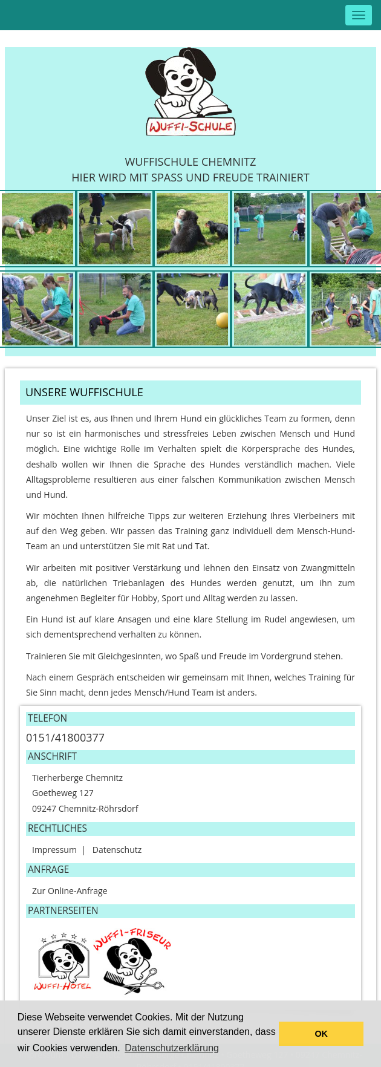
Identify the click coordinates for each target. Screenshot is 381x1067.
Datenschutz (117, 849)
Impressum (54, 849)
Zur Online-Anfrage (70, 890)
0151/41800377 (65, 737)
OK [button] (321, 1034)
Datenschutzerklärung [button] (172, 1048)
